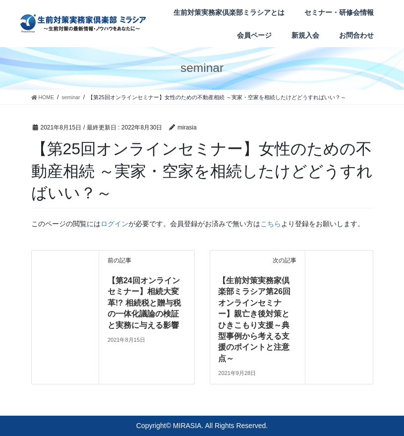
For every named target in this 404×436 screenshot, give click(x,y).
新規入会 (305, 35)
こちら (270, 224)
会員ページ (254, 35)
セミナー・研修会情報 (339, 12)
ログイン (114, 224)
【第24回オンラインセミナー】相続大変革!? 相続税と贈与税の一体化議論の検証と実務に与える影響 (144, 302)
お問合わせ (356, 35)
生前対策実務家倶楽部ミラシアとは (229, 12)
